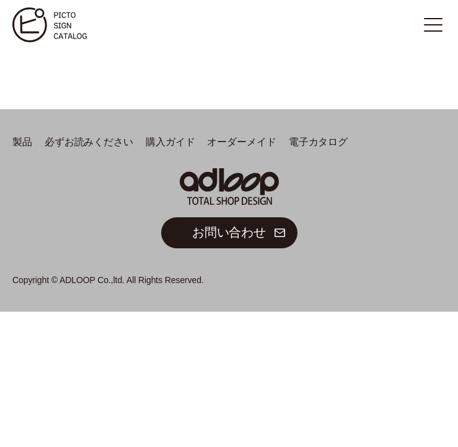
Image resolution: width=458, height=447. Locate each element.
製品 (22, 142)
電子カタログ (318, 142)
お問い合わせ (229, 232)
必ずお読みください (89, 142)
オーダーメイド (241, 142)
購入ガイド (170, 142)
